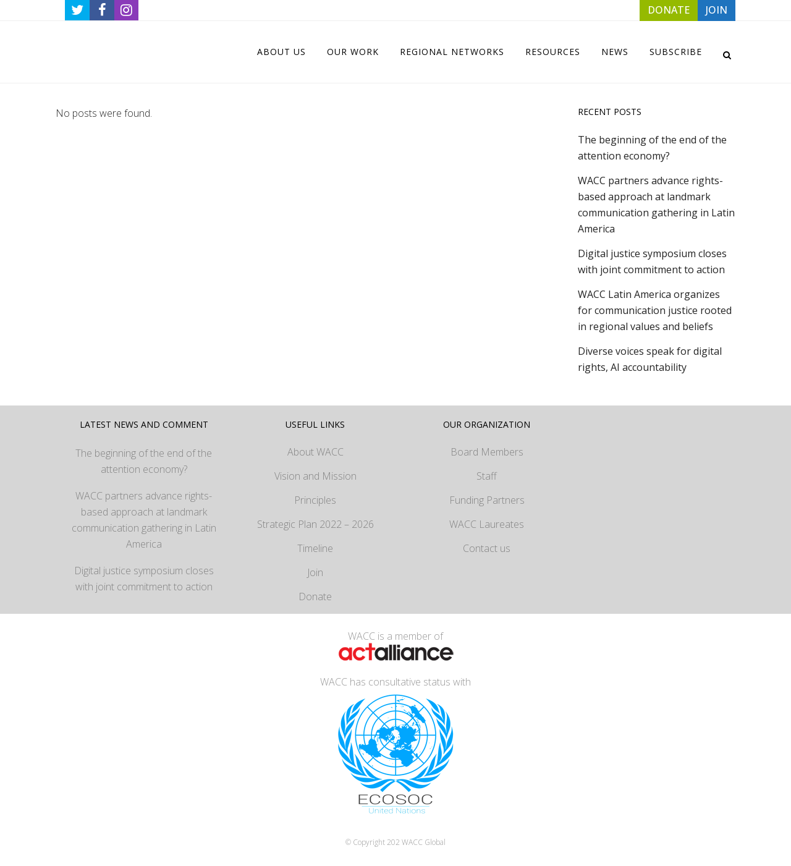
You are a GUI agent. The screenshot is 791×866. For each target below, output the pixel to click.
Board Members (486, 452)
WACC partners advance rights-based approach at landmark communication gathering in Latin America (144, 520)
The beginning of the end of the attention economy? (143, 461)
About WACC (315, 452)
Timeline (315, 548)
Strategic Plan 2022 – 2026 (315, 524)
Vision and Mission (315, 476)
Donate (315, 596)
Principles (315, 500)
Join (315, 572)
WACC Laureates (486, 524)
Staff (486, 476)
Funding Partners (487, 500)
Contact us (486, 548)
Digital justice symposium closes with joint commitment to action (144, 578)
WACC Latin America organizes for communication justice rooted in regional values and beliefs (655, 310)
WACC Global (424, 842)
